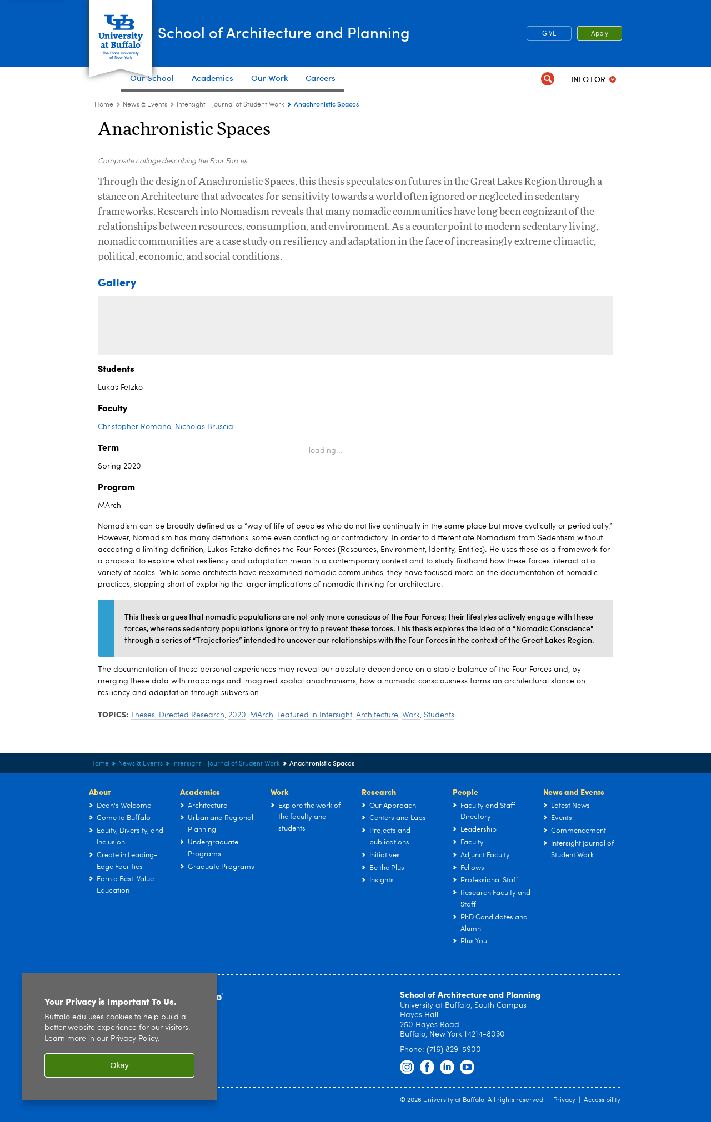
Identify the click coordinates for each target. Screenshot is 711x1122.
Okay (119, 1065)
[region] (119, 1036)
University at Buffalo (453, 1100)
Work (411, 715)
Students (439, 715)
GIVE (549, 34)
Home (103, 105)
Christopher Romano (134, 427)
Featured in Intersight (314, 715)
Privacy (564, 1100)
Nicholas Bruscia (204, 427)
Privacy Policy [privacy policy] (134, 1039)
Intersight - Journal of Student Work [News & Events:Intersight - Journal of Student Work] (231, 105)
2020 (237, 715)
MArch (261, 715)
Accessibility (602, 1100)
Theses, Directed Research (177, 715)
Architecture (377, 715)
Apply (599, 34)
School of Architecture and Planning (335, 32)
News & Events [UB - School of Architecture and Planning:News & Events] (145, 105)
